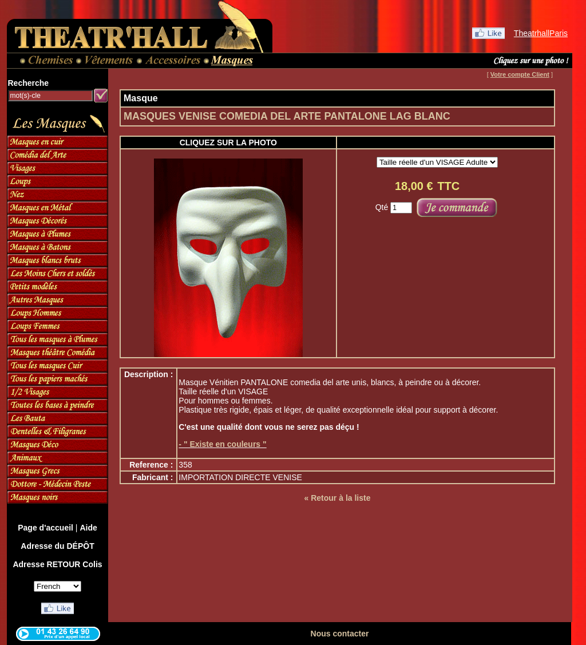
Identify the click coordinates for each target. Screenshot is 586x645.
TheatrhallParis (541, 33)
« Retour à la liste (337, 497)
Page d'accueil (45, 527)
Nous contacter (340, 633)
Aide (88, 527)
